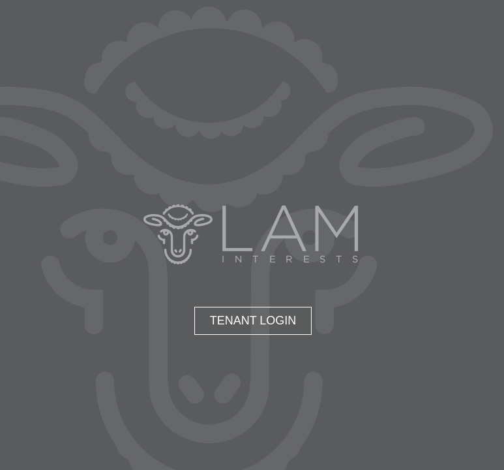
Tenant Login (253, 320)
